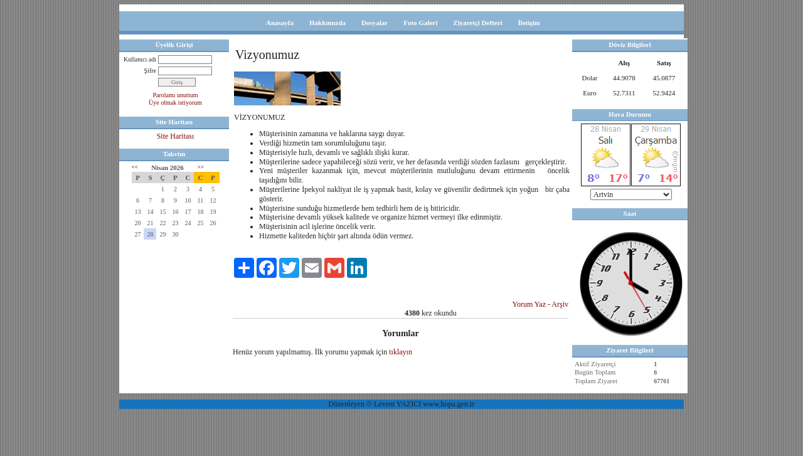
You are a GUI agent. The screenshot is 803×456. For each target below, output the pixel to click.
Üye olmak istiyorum (175, 102)
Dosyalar (374, 22)
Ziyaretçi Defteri (477, 22)
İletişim (529, 22)
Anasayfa (280, 22)
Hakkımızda (327, 22)
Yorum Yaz (529, 304)
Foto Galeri (420, 22)
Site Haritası (175, 136)
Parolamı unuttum (175, 95)
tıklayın (400, 351)
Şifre (150, 70)
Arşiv (559, 304)
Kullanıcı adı (140, 59)
